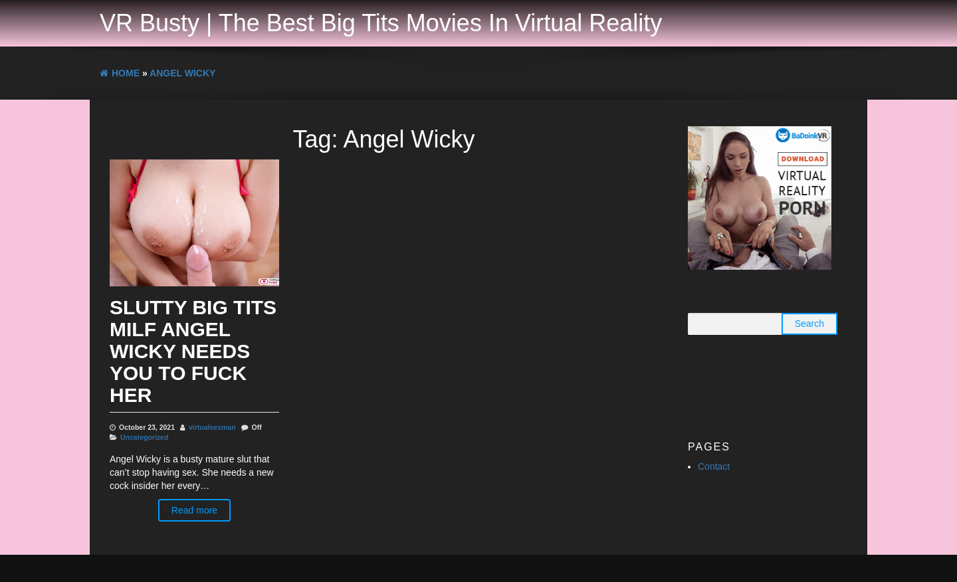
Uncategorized (144, 437)
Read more (194, 510)
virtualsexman (212, 427)
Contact (714, 466)
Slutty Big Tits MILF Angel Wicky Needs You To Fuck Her (193, 351)
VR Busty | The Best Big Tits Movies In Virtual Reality (381, 23)
